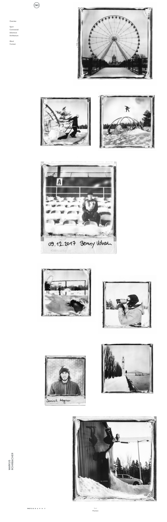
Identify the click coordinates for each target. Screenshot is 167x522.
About (12, 41)
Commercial (14, 30)
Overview (13, 21)
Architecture (14, 36)
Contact (13, 44)
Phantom (95, 511)
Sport (12, 27)
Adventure (13, 33)
